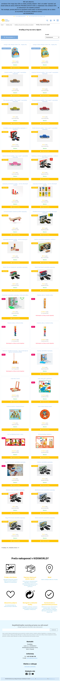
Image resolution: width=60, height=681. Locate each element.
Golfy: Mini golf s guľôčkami (45, 378)
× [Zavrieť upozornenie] (58, 7)
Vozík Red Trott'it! (15, 378)
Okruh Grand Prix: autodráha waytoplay (45, 517)
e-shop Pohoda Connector (41, 678)
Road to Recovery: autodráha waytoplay (15, 462)
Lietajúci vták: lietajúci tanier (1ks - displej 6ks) (15, 44)
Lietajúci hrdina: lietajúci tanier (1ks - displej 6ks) (45, 44)
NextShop (33, 678)
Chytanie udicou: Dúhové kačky (15, 323)
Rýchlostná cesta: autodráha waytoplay (45, 490)
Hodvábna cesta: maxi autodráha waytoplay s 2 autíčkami (15, 128)
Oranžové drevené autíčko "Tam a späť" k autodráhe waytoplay (44, 73)
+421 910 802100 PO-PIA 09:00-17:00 (37, 16)
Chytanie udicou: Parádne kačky (45, 295)
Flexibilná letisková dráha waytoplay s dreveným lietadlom (45, 212)
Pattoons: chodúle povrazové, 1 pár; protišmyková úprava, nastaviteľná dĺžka (15, 351)
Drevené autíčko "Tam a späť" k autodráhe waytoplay (15, 73)
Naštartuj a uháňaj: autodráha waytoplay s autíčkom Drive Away (44, 156)
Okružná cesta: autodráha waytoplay (15, 490)
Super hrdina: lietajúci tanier (45, 406)
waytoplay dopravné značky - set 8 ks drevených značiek (15, 240)
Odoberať (54, 629)
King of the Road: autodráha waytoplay (15, 517)
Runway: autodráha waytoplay (44, 350)
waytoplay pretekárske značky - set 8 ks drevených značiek (15, 184)
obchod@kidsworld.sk (20, 16)
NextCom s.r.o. (52, 678)
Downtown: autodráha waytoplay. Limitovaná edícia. (15, 295)
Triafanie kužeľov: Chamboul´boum (15, 406)
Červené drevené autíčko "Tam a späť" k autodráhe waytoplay (45, 101)
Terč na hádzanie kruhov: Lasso (15, 434)
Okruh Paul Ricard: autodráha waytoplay (45, 267)
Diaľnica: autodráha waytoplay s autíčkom (44, 239)
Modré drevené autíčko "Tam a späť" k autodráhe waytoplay (44, 128)
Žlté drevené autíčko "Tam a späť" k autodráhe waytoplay (15, 101)
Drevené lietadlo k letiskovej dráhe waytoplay (15, 211)
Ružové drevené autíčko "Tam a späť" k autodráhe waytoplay (15, 156)
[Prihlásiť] (51, 20)
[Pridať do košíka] (15, 68)
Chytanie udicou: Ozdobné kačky (45, 323)
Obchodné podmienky (30, 666)
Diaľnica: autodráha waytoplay (44, 462)
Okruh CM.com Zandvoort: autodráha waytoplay (15, 267)
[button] (47, 20)
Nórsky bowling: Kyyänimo (44, 434)
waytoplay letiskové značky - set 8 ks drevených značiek (45, 184)
